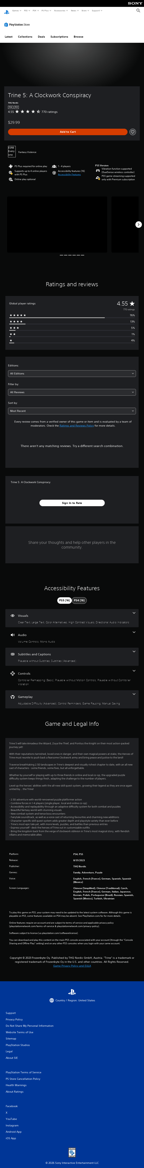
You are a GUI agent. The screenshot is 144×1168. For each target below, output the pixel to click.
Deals (41, 33)
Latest (8, 33)
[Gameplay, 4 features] (72, 696)
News (73, 10)
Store (84, 10)
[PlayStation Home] (6, 10)
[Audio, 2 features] (72, 634)
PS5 (26, 10)
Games (15, 10)
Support (96, 10)
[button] (69, 171)
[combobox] (72, 370)
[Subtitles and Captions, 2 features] (72, 653)
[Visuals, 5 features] (72, 614)
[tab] (64, 597)
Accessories (59, 10)
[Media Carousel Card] (57, 221)
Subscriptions (59, 33)
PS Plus (45, 10)
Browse (78, 33)
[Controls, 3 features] (72, 674)
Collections (25, 33)
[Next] (138, 221)
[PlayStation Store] (18, 21)
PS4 (34, 10)
